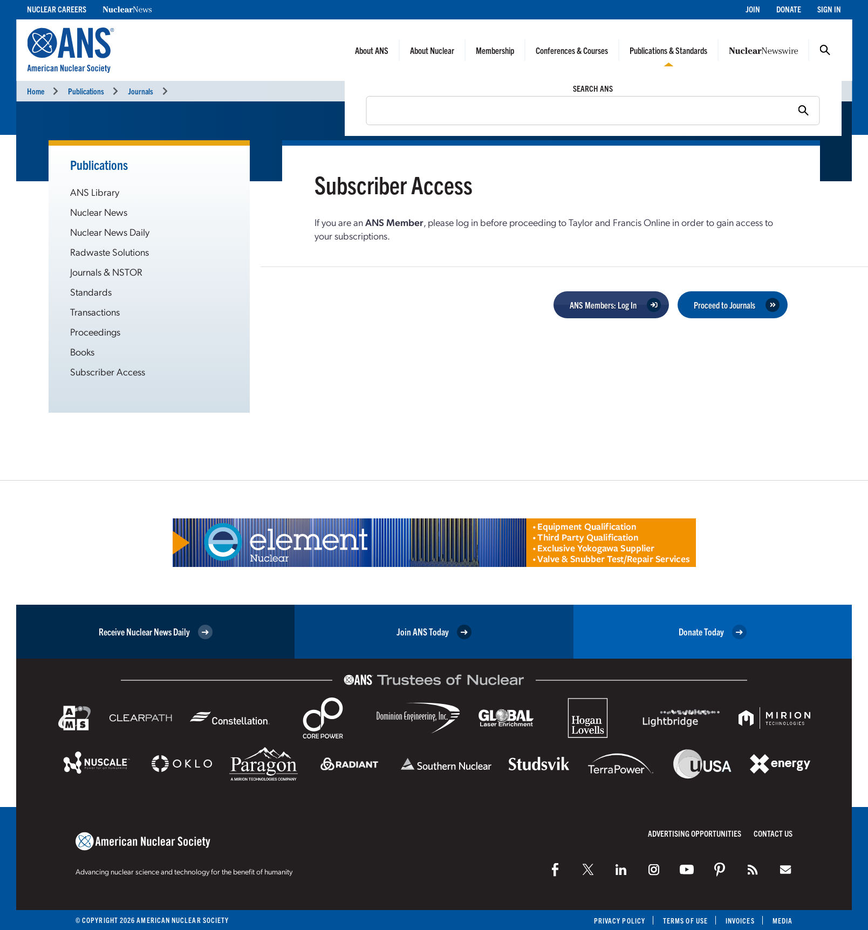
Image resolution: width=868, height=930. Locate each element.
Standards (91, 291)
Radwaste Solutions (109, 251)
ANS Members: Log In (603, 304)
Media (782, 920)
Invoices (740, 920)
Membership (495, 50)
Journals (140, 91)
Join (753, 9)
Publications (86, 91)
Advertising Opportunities (694, 833)
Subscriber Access (107, 371)
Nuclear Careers (56, 9)
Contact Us (773, 833)
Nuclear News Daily (109, 231)
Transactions (95, 311)
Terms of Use (685, 920)
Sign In (829, 9)
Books (82, 351)
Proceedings (95, 331)
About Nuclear (432, 50)
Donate (788, 9)
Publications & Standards (668, 50)
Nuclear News (98, 212)
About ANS (371, 50)
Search (825, 50)
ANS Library (94, 192)
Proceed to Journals (724, 304)
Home (35, 91)
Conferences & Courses (572, 50)
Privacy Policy (619, 920)
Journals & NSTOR (106, 271)
